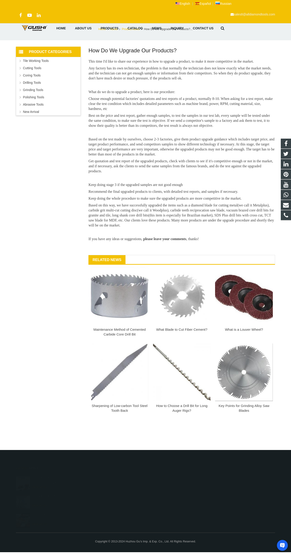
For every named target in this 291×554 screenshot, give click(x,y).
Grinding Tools (33, 114)
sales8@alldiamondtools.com (254, 14)
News (114, 53)
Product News (145, 44)
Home (102, 53)
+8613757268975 (164, 477)
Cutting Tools (32, 92)
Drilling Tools (32, 107)
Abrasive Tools (33, 129)
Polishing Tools (33, 121)
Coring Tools (32, 100)
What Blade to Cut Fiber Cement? (181, 354)
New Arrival (31, 136)
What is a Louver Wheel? (244, 354)
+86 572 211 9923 (164, 484)
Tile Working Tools (36, 85)
